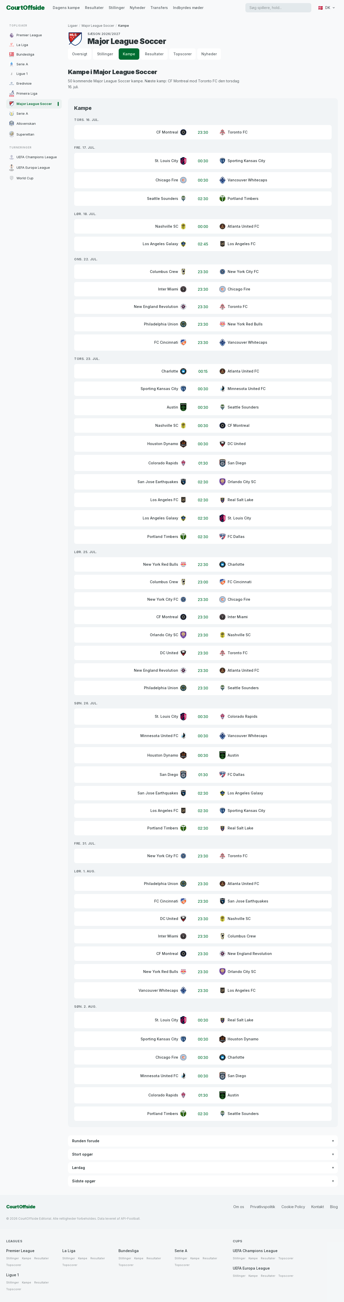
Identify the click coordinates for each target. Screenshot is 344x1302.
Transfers (159, 7)
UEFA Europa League (251, 1268)
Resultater (94, 7)
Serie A (181, 1250)
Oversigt (79, 54)
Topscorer (182, 54)
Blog (334, 1206)
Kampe (129, 54)
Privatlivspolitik (262, 1206)
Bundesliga (128, 1250)
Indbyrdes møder (188, 7)
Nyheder (137, 7)
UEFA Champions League (255, 1250)
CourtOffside (25, 7)
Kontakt (317, 1206)
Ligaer (73, 26)
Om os (238, 1206)
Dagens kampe (66, 7)
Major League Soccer (98, 26)
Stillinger (117, 7)
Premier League (20, 1250)
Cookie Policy (293, 1206)
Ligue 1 (12, 1275)
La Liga (68, 1250)
